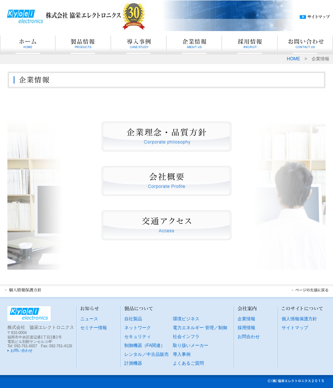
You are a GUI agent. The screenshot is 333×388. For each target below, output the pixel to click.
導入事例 (182, 354)
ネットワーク (137, 327)
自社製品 (133, 318)
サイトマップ (295, 327)
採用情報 (246, 327)
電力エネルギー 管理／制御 (200, 327)
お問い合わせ (21, 350)
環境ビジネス (186, 318)
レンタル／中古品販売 (146, 354)
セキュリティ (137, 336)
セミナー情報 (93, 327)
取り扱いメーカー (190, 345)
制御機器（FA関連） (144, 345)
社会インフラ (186, 336)
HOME (293, 58)
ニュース (89, 318)
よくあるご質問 (188, 363)
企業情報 (246, 318)
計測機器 (133, 363)
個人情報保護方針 (299, 318)
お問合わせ (249, 336)
